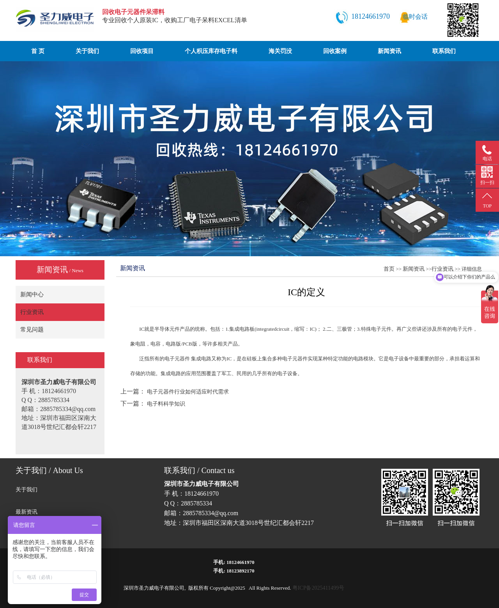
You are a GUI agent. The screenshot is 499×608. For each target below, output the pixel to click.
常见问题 (32, 329)
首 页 (37, 51)
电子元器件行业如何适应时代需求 (188, 392)
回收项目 (142, 51)
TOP (487, 206)
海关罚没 (280, 51)
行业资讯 (32, 312)
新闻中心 (32, 294)
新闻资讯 (389, 51)
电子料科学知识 (166, 404)
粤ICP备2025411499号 (318, 588)
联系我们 (444, 51)
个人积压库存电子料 (211, 51)
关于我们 (87, 51)
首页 (389, 269)
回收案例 (335, 51)
